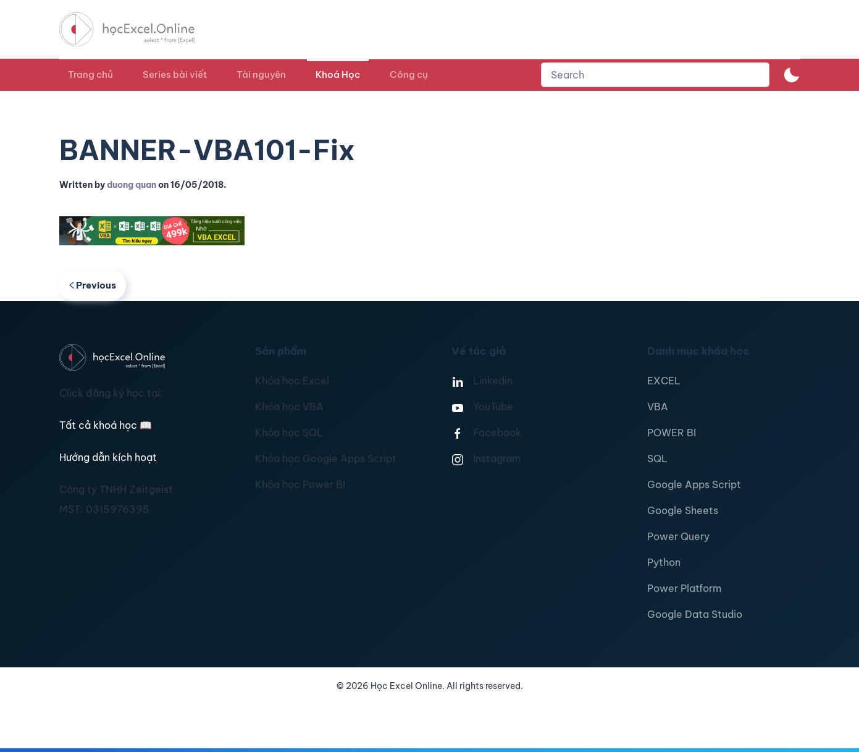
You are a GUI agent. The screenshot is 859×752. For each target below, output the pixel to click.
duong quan (131, 184)
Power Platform (684, 588)
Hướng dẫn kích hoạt (108, 457)
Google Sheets (682, 510)
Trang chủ (90, 74)
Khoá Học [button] (338, 74)
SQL (657, 458)
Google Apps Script (694, 484)
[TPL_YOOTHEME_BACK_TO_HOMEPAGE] (138, 29)
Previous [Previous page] (93, 285)
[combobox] (655, 74)
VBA (657, 406)
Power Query (678, 536)
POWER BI (671, 432)
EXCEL (664, 380)
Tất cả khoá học (105, 425)
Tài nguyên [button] (261, 74)
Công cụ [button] (409, 74)
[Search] (655, 74)
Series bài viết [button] (175, 74)
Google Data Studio (694, 614)
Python (664, 562)
